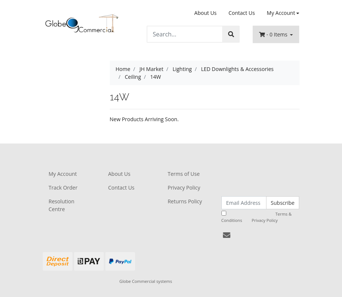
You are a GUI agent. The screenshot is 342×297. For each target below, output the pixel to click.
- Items (273, 34)
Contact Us (241, 12)
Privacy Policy (183, 187)
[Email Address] (243, 202)
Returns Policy (184, 201)
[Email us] (226, 235)
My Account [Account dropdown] (281, 12)
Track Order (63, 187)
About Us (205, 12)
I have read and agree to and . (256, 217)
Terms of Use (183, 173)
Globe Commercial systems (145, 281)
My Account (63, 173)
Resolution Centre (61, 205)
